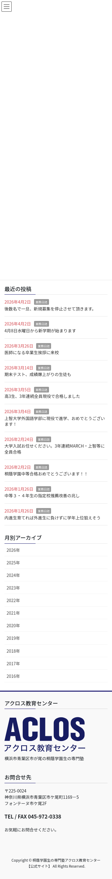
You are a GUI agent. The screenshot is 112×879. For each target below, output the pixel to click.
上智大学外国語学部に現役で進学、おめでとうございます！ (54, 421)
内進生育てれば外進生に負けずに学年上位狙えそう (52, 518)
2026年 (13, 550)
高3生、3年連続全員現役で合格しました (42, 396)
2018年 (13, 651)
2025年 (13, 563)
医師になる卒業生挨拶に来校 (31, 352)
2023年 (13, 588)
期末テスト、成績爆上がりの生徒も (37, 374)
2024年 (13, 575)
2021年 (13, 613)
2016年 (13, 676)
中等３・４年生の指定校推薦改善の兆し (42, 495)
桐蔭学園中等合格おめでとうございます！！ (46, 474)
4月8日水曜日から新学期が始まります (40, 331)
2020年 (13, 625)
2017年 (13, 663)
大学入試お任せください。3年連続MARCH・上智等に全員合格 (54, 449)
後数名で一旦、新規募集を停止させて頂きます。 (50, 309)
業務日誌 (41, 302)
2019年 (13, 638)
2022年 (13, 600)
